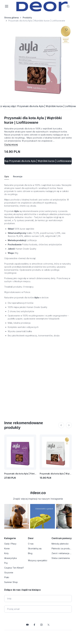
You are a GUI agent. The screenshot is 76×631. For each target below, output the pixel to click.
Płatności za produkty (62, 548)
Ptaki (6, 577)
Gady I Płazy (10, 543)
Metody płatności (60, 543)
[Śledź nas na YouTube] (27, 625)
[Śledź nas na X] (48, 625)
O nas (31, 543)
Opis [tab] (6, 176)
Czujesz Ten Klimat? (14, 567)
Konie (7, 548)
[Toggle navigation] (6, 6)
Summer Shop (11, 582)
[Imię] (38, 598)
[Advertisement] (30, 373)
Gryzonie (8, 572)
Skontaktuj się (35, 548)
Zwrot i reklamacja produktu (62, 553)
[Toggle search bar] (68, 6)
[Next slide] (69, 425)
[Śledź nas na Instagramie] (41, 625)
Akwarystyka (10, 558)
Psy (6, 563)
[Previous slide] (61, 425)
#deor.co (38, 493)
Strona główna (11, 17)
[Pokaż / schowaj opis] (11, 144)
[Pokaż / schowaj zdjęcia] (38, 106)
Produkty (27, 17)
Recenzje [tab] (17, 176)
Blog (30, 553)
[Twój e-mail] (38, 609)
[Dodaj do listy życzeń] (66, 30)
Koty (6, 553)
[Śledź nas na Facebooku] (34, 625)
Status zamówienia (61, 558)
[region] (38, 517)
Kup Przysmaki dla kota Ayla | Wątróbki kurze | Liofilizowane (38, 160)
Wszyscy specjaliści (37, 560)
